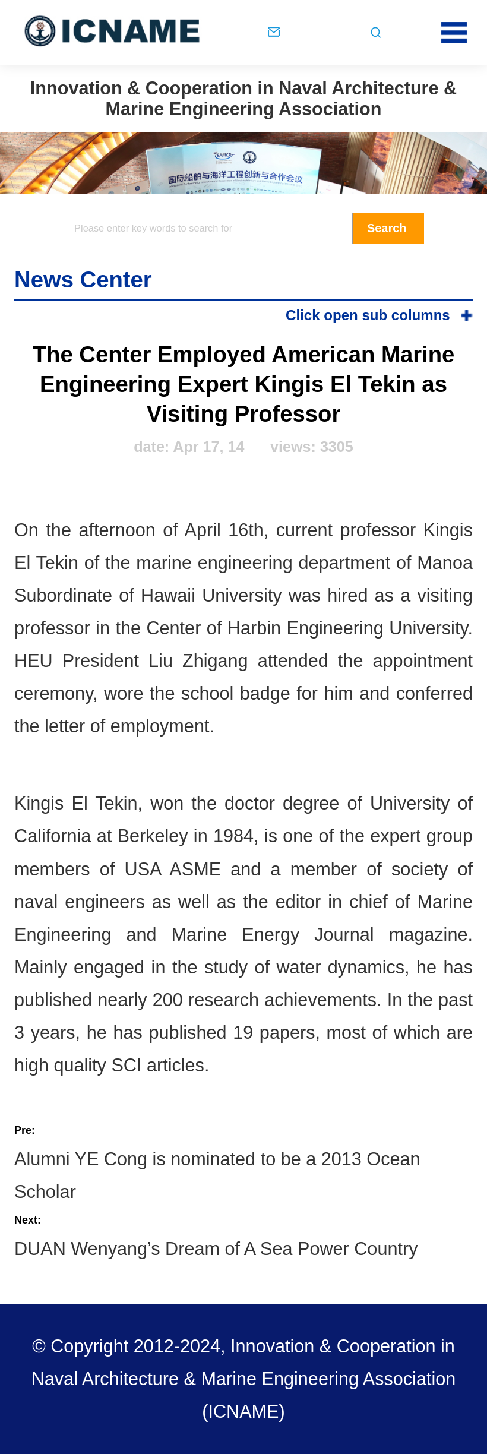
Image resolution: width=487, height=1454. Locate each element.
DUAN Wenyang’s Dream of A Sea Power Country (216, 1248)
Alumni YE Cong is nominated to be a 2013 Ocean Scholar (217, 1175)
